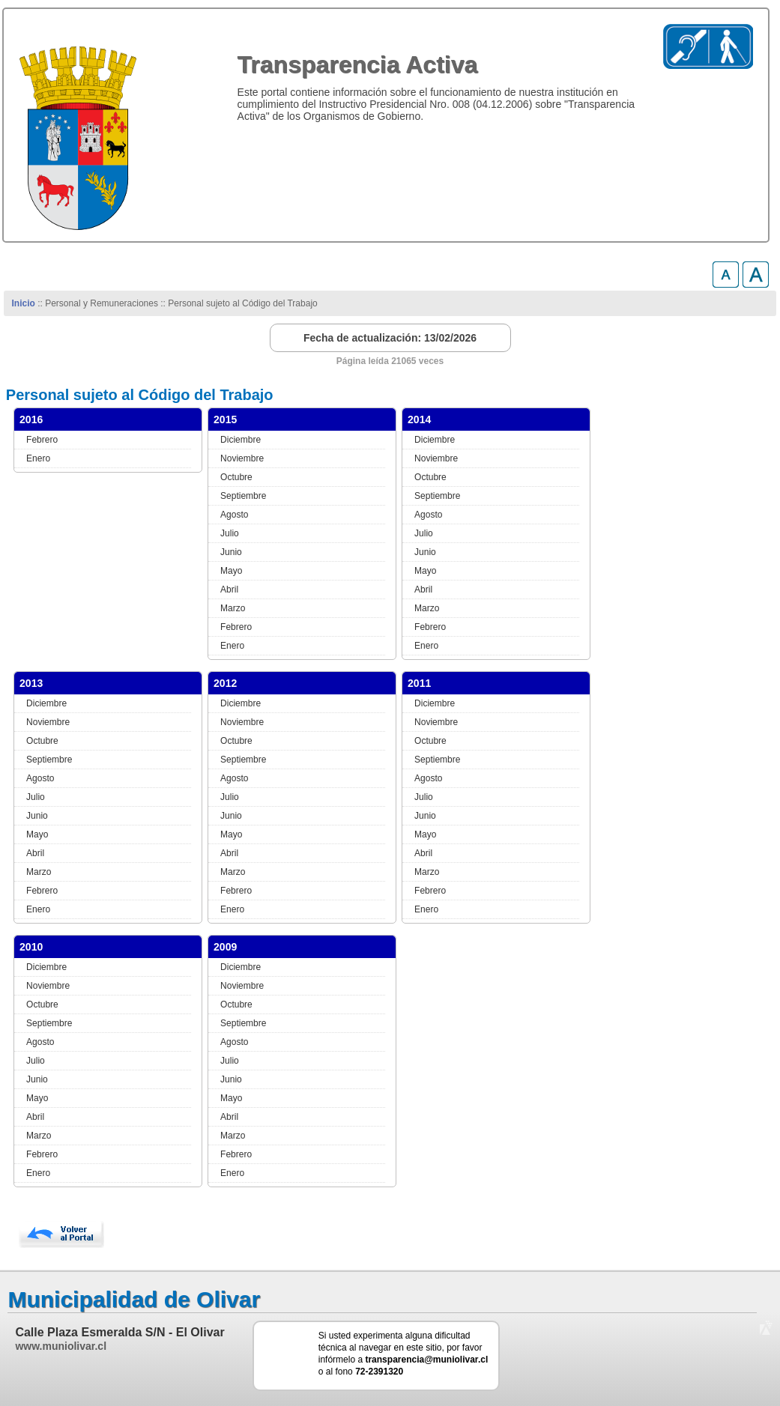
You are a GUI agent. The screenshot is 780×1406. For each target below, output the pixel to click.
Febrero (42, 439)
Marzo (232, 608)
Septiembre (243, 496)
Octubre (236, 477)
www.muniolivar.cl (60, 1346)
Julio (229, 533)
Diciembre (240, 439)
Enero (38, 458)
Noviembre (242, 458)
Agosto (234, 514)
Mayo (231, 571)
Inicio (23, 303)
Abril (229, 589)
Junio (231, 552)
